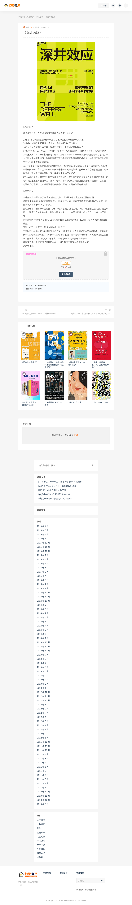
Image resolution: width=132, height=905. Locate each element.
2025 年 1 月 (43, 588)
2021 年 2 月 (43, 783)
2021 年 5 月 (43, 771)
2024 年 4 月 (43, 625)
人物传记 (41, 824)
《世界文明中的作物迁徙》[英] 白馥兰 (54, 498)
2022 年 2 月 (43, 733)
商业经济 (41, 836)
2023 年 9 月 (43, 654)
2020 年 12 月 (43, 791)
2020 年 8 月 (43, 804)
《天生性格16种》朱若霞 (53, 403)
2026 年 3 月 (43, 530)
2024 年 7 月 (43, 613)
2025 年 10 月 (43, 551)
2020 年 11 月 (43, 796)
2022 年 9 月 (43, 704)
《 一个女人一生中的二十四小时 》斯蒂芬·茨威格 (59, 482)
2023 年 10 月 (43, 650)
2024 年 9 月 (43, 605)
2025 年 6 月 (43, 567)
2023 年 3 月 (43, 679)
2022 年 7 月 (43, 713)
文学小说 (41, 845)
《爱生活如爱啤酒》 (29, 362)
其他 (39, 828)
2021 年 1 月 (43, 787)
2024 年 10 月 (43, 601)
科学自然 (41, 853)
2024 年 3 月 (43, 630)
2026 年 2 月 (43, 534)
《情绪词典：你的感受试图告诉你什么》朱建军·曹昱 (54, 364)
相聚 (26, 27)
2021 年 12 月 (43, 742)
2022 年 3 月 (43, 729)
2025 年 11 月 (43, 547)
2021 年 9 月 (43, 754)
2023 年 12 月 (43, 642)
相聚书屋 (30, 17)
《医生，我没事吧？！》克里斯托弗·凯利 (100, 364)
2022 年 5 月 (43, 721)
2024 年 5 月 (43, 621)
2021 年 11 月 (43, 746)
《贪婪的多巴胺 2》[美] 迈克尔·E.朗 (53, 494)
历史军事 (41, 832)
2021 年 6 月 (43, 766)
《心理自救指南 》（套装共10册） (29, 403)
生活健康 (39, 17)
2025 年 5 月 (43, 571)
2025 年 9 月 (43, 555)
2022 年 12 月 (43, 692)
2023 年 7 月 (43, 663)
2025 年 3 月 (43, 580)
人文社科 (41, 820)
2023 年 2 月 (43, 683)
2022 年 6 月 (43, 717)
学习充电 (41, 840)
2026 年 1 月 (43, 538)
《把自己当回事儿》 (76, 402)
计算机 (40, 857)
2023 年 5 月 (43, 671)
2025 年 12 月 (43, 542)
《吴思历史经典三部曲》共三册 (51, 490)
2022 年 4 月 (43, 725)
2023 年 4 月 (43, 675)
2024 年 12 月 (43, 592)
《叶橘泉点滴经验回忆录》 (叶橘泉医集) (38, 313)
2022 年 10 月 (43, 700)
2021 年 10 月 (43, 750)
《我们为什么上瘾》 (100, 402)
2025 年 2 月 (43, 584)
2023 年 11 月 (43, 646)
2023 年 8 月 (43, 659)
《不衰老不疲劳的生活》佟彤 (76, 363)
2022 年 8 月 (43, 708)
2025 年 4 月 (43, 576)
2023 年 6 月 (43, 667)
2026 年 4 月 (43, 526)
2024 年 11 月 (43, 596)
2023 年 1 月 (43, 688)
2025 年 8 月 (43, 559)
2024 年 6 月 (43, 617)
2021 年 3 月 (43, 779)
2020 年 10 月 (43, 800)
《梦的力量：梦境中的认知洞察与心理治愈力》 (90, 313)
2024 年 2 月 (43, 634)
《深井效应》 (39, 289)
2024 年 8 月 (43, 609)
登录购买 (66, 274)
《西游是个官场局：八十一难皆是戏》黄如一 (57, 486)
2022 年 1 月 (43, 737)
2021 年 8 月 (43, 758)
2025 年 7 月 (43, 563)
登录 (76, 435)
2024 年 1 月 (43, 638)
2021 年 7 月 (43, 762)
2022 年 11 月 (43, 696)
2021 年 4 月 (43, 775)
